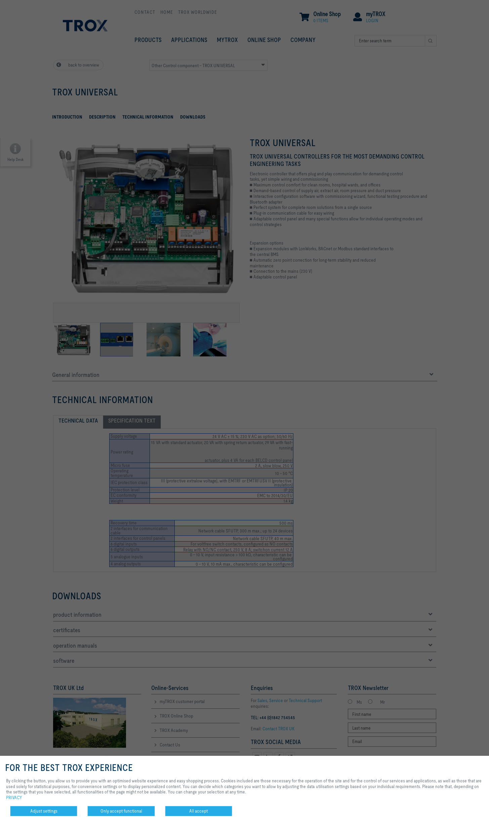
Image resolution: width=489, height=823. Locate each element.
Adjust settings (43, 811)
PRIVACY (14, 797)
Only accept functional (121, 811)
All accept (198, 811)
